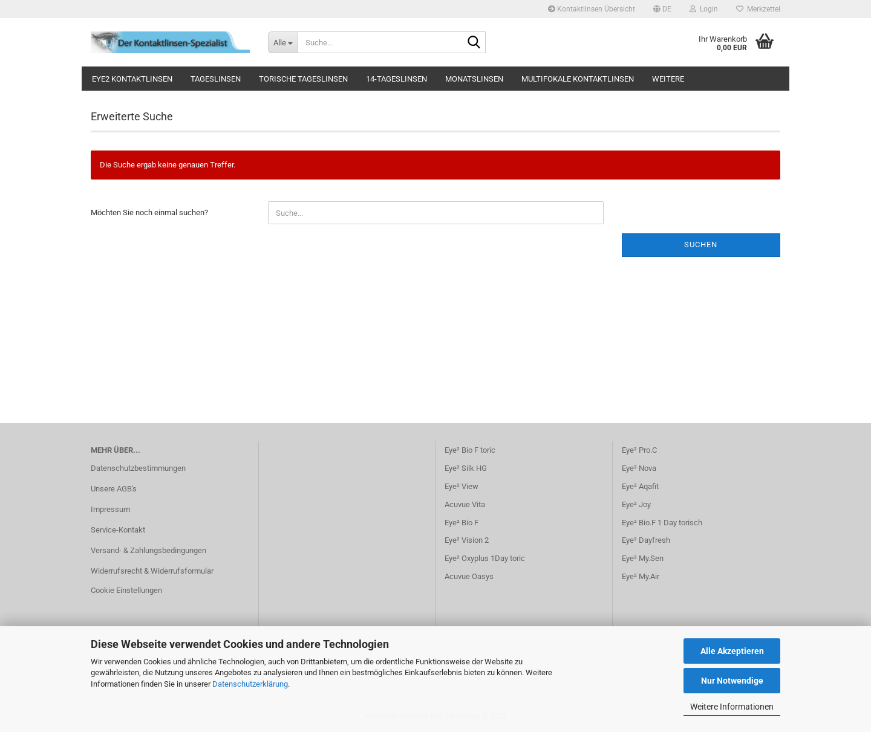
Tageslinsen (216, 78)
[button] (662, 9)
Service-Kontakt (118, 529)
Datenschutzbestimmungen (138, 468)
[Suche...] (283, 42)
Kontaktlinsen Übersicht (591, 9)
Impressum (110, 509)
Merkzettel (758, 9)
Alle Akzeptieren (732, 651)
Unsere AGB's (114, 488)
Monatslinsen (474, 78)
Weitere (668, 78)
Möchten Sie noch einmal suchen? (149, 212)
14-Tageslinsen (396, 78)
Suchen (700, 244)
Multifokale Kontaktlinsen (577, 78)
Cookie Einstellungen (126, 590)
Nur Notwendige (732, 680)
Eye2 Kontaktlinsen (132, 78)
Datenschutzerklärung (250, 683)
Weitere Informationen (732, 706)
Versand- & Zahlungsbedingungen (148, 550)
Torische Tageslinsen (303, 78)
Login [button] (704, 9)
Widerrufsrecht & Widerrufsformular (152, 570)
